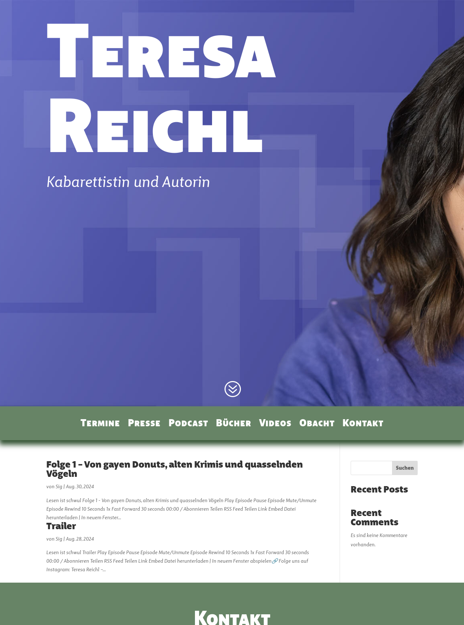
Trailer (61, 527)
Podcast (188, 424)
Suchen (405, 468)
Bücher (233, 424)
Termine (100, 424)
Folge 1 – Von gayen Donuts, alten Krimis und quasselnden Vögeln (174, 469)
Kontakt (362, 424)
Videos (275, 424)
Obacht (317, 424)
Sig (59, 487)
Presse (144, 424)
